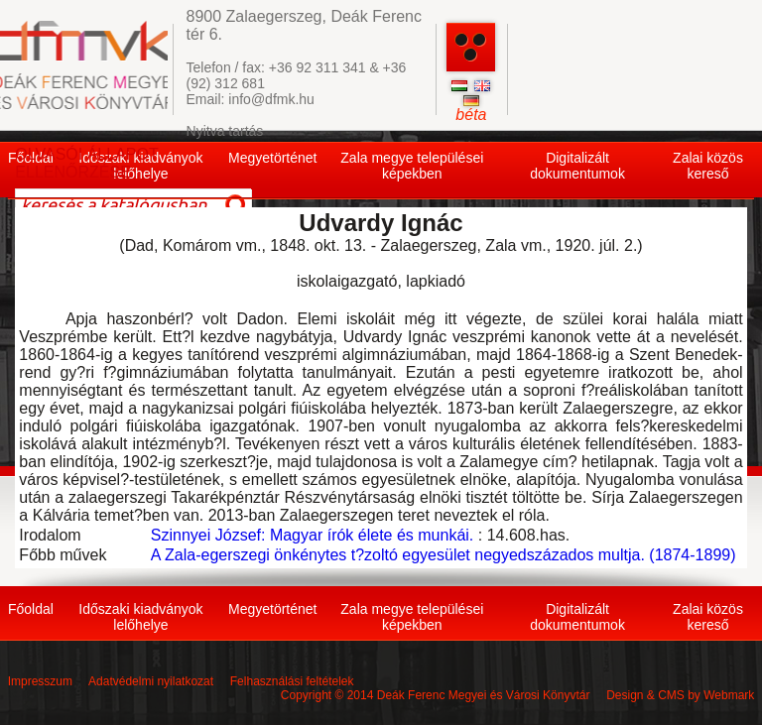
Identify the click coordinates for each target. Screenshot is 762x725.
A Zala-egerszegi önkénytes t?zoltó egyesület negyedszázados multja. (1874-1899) (443, 554)
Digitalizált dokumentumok (577, 165)
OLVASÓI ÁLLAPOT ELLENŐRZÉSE (86, 163)
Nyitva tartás (225, 131)
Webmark (728, 695)
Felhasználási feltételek (292, 681)
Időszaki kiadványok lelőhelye (140, 617)
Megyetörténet (273, 158)
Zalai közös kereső (708, 165)
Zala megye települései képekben (411, 165)
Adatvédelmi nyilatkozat (150, 681)
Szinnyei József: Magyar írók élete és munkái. (312, 535)
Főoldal (31, 609)
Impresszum (40, 681)
